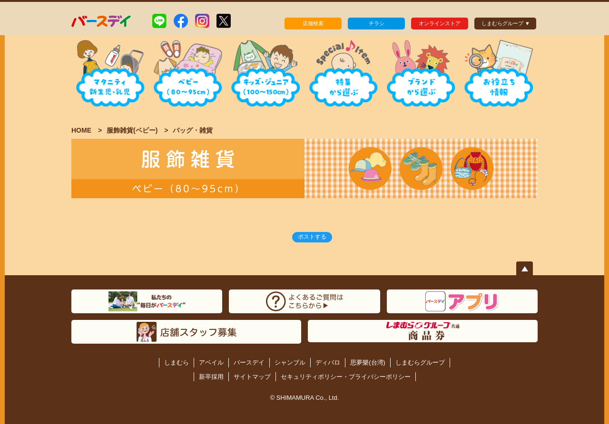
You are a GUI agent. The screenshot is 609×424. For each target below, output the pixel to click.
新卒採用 (211, 376)
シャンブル (290, 362)
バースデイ (249, 362)
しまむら (176, 362)
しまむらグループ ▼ (505, 23)
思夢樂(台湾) (367, 362)
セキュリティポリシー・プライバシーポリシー (346, 376)
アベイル (211, 362)
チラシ (376, 23)
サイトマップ (252, 376)
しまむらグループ (420, 362)
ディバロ (327, 362)
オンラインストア (440, 23)
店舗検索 (313, 23)
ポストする (312, 236)
